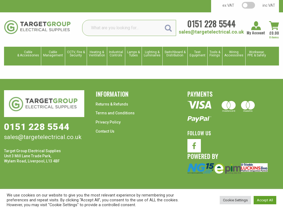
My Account (256, 32)
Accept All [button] (265, 200)
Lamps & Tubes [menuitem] (133, 53)
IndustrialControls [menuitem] (116, 53)
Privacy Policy (108, 122)
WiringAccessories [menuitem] (233, 53)
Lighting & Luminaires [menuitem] (152, 53)
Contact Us (105, 131)
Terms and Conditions (115, 113)
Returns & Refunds (112, 104)
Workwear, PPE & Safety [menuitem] (256, 53)
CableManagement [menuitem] (53, 53)
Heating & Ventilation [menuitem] (97, 53)
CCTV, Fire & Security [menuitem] (76, 53)
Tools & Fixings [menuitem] (214, 53)
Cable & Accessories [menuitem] (28, 53)
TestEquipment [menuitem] (197, 53)
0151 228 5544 (211, 24)
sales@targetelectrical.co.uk (211, 32)
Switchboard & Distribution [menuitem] (175, 53)
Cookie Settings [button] (235, 200)
